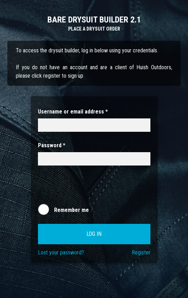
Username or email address (73, 111)
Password (51, 145)
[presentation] (91, 188)
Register (141, 252)
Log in (94, 234)
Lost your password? (61, 252)
